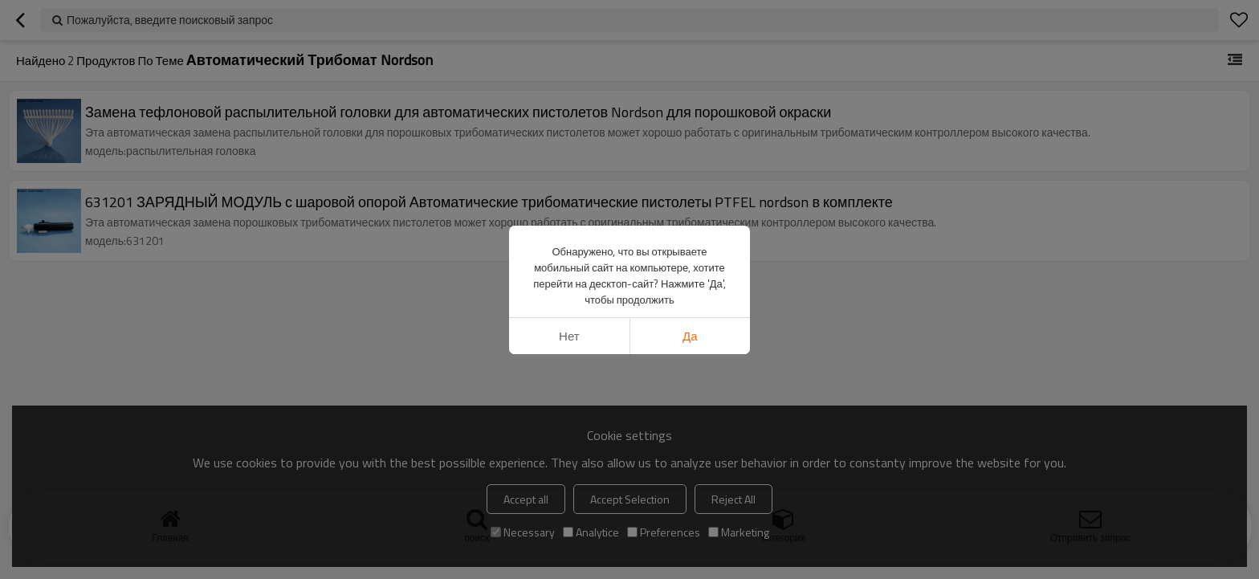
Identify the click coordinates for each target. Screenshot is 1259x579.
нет (569, 336)
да (690, 336)
